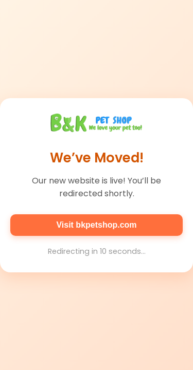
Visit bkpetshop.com (96, 224)
